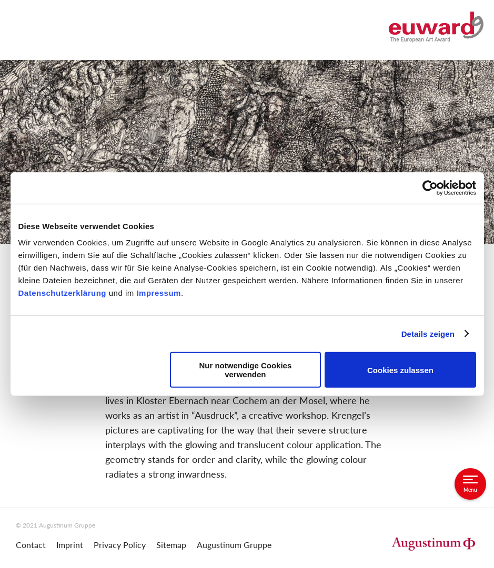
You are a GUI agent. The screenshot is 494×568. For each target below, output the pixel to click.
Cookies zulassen (400, 369)
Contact (31, 545)
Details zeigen (428, 333)
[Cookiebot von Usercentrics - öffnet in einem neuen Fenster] (430, 187)
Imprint (69, 545)
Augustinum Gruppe (234, 545)
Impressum (158, 292)
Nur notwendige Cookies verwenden (245, 370)
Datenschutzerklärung (63, 292)
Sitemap (171, 545)
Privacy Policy (120, 545)
